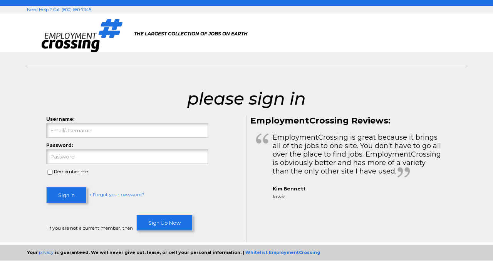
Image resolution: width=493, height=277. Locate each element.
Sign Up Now (164, 223)
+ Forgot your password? (116, 195)
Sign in (66, 195)
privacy (46, 252)
